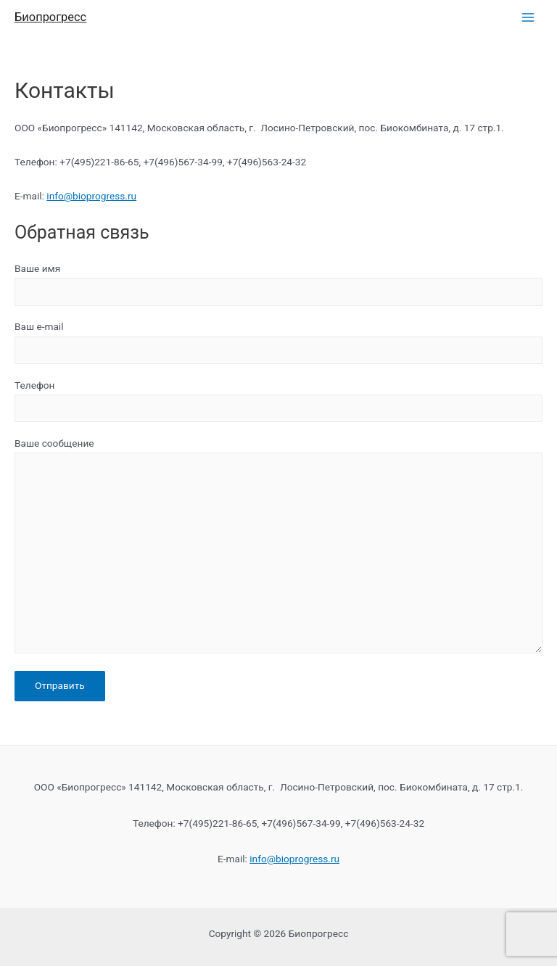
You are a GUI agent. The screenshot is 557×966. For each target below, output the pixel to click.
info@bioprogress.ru (91, 196)
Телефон (278, 401)
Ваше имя (278, 284)
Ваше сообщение (278, 548)
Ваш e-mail (278, 342)
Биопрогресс (50, 17)
